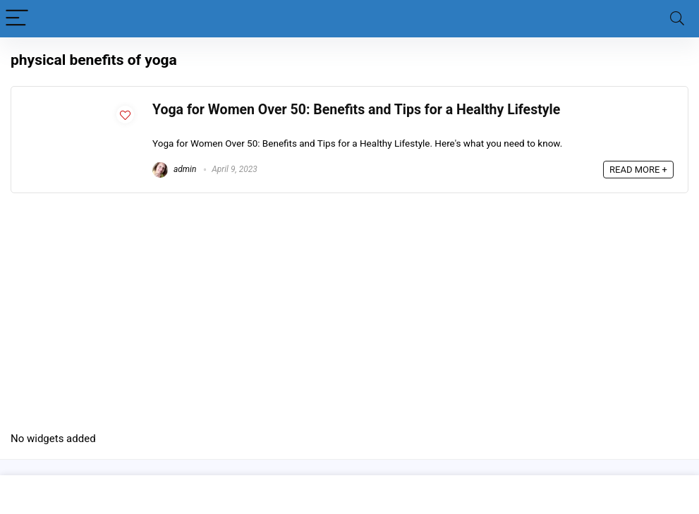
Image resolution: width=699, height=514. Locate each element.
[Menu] (17, 18)
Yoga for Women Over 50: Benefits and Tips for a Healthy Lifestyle (356, 110)
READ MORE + (638, 169)
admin (174, 169)
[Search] (677, 18)
